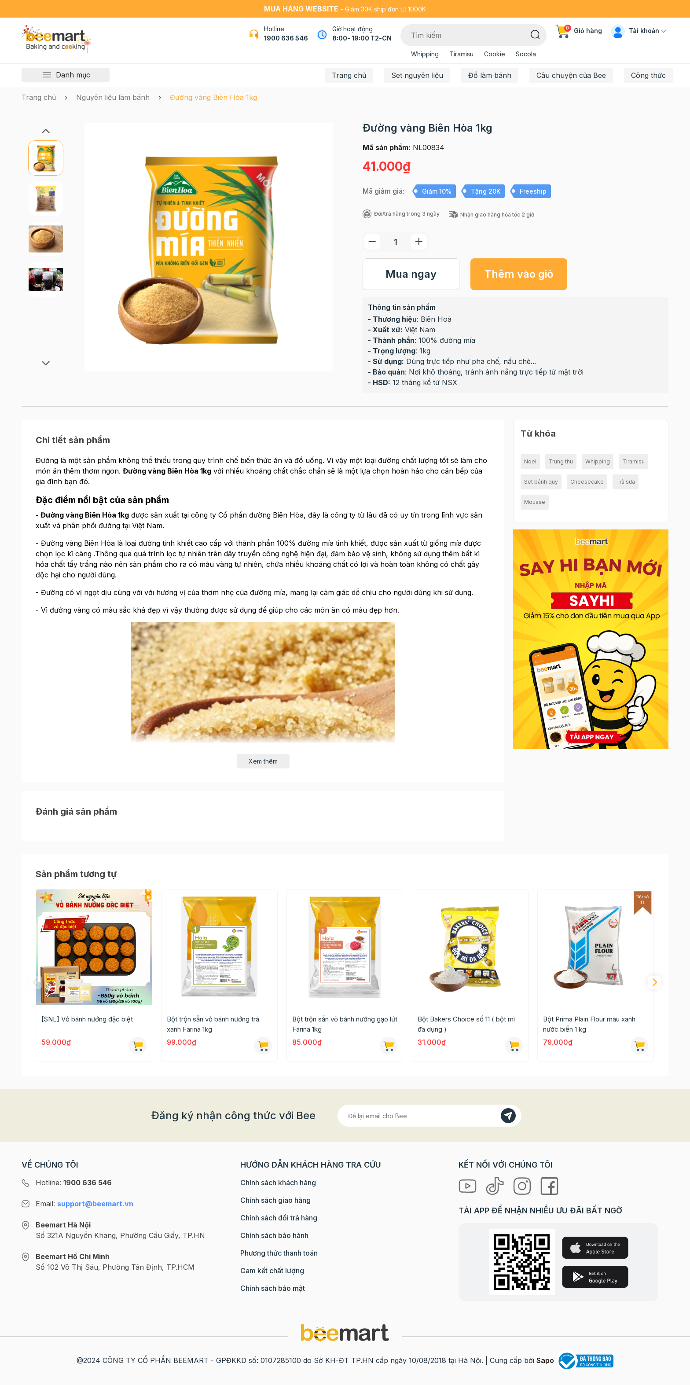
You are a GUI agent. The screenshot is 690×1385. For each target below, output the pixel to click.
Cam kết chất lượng (272, 1270)
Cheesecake (587, 481)
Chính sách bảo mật (272, 1288)
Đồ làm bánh (489, 75)
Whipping (425, 54)
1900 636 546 (286, 38)
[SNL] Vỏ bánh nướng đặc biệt (87, 1019)
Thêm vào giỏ (519, 274)
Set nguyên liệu (417, 75)
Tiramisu (461, 54)
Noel (530, 461)
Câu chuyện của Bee (571, 75)
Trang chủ (349, 75)
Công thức (648, 75)
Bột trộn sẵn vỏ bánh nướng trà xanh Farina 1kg (213, 1024)
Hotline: (74, 1182)
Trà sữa (625, 481)
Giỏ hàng (578, 30)
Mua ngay (411, 274)
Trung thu (561, 461)
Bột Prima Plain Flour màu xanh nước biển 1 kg (589, 1024)
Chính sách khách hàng (278, 1182)
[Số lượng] (396, 242)
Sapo (545, 1360)
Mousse (534, 502)
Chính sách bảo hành (274, 1235)
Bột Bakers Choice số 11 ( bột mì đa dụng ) (466, 1024)
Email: (84, 1203)
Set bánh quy (541, 481)
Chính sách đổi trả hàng (278, 1217)
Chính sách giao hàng (275, 1200)
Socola (526, 54)
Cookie (494, 54)
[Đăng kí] (508, 1116)
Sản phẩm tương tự (76, 874)
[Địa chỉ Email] (429, 1116)
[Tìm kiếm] (535, 34)
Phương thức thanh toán (279, 1253)
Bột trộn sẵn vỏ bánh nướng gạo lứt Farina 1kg (344, 1024)
